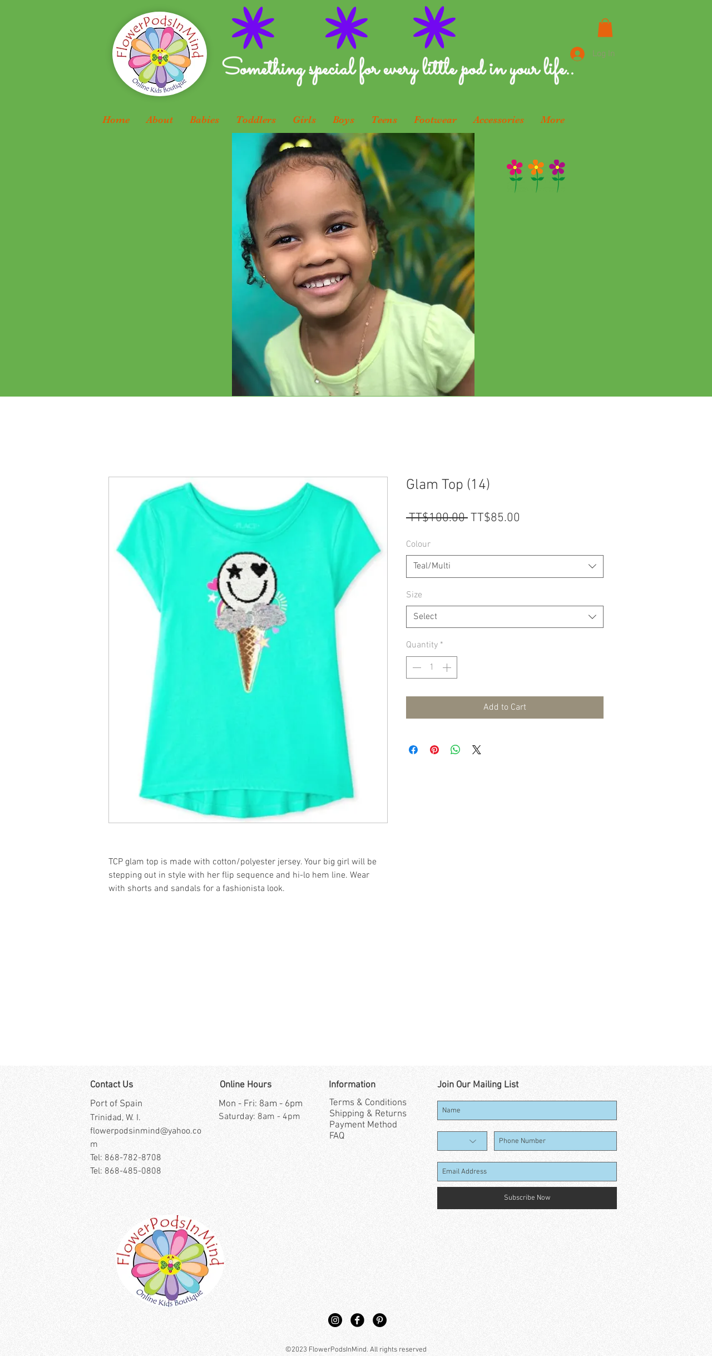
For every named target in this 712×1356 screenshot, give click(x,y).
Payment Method (363, 1125)
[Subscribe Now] (527, 1198)
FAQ (336, 1136)
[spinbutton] (431, 667)
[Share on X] (476, 749)
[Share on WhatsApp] (455, 749)
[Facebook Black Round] (357, 1320)
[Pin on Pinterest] (434, 749)
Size (414, 595)
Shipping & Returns (368, 1114)
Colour (418, 544)
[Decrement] (415, 667)
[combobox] (505, 566)
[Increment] (448, 667)
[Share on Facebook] (413, 749)
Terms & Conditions (368, 1102)
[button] (605, 27)
